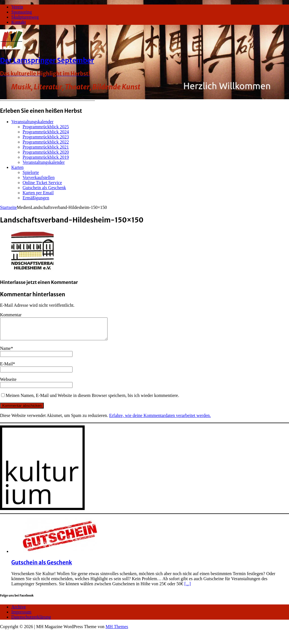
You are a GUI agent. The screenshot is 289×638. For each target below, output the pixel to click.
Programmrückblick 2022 (46, 142)
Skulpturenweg (25, 17)
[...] (187, 588)
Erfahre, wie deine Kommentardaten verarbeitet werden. (160, 419)
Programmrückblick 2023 (46, 136)
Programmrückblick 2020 (46, 152)
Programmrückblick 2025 (46, 126)
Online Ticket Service (42, 182)
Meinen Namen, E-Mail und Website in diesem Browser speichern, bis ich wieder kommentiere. (92, 399)
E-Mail (6, 368)
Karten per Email (38, 192)
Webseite (8, 383)
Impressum (21, 616)
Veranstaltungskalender (32, 121)
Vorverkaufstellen (38, 177)
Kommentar (10, 314)
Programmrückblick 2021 (46, 147)
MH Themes (117, 630)
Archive (18, 611)
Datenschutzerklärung (31, 621)
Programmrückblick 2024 (46, 131)
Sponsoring (21, 12)
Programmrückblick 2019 (46, 157)
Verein (17, 7)
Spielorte (31, 172)
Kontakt (18, 22)
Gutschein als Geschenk (44, 187)
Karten (17, 167)
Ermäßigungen (36, 197)
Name (5, 352)
